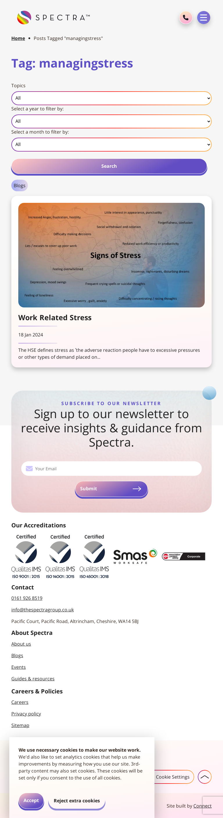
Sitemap (20, 725)
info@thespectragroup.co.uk (42, 609)
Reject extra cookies (77, 800)
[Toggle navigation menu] (203, 17)
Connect (202, 805)
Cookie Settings (165, 776)
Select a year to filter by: (37, 108)
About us (21, 643)
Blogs (20, 185)
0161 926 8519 (26, 597)
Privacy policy (26, 713)
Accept (31, 800)
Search (109, 166)
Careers (19, 701)
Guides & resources (33, 678)
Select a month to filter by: (40, 132)
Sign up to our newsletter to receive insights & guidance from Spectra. (111, 428)
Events (18, 666)
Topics (18, 85)
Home (18, 38)
